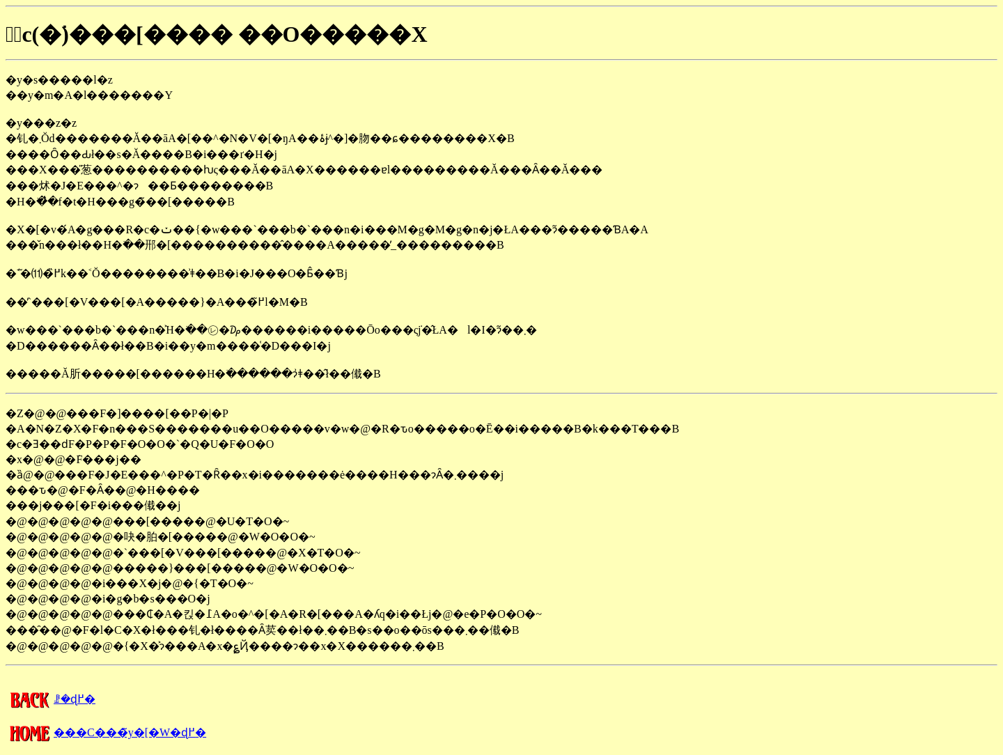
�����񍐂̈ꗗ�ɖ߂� (50, 699)
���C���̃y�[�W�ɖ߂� (106, 732)
